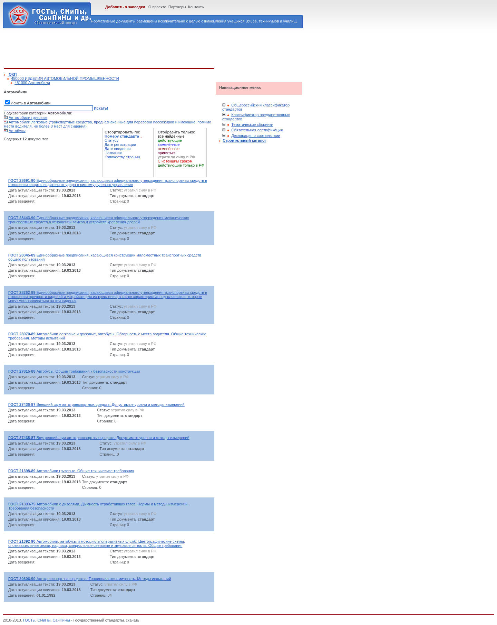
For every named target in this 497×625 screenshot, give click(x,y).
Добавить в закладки (125, 7)
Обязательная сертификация (257, 130)
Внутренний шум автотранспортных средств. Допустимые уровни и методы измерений (98, 438)
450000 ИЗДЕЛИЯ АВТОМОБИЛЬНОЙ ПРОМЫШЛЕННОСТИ (65, 78)
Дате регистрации (120, 144)
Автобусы (17, 131)
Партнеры (177, 7)
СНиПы (43, 620)
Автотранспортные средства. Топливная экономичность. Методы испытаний (89, 579)
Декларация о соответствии (255, 135)
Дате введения (118, 149)
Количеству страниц (122, 157)
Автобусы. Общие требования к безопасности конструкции (74, 371)
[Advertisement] (129, 47)
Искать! (101, 108)
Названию (113, 153)
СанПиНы (61, 620)
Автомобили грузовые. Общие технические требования (71, 471)
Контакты (196, 7)
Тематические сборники (252, 124)
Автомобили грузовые (28, 117)
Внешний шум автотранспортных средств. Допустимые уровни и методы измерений (96, 404)
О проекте (157, 7)
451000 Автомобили (32, 83)
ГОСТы (29, 620)
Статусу (111, 140)
